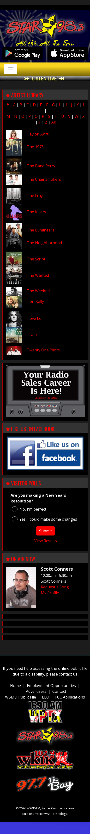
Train (32, 334)
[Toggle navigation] (10, 69)
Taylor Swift (37, 134)
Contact (59, 691)
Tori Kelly (35, 301)
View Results (45, 540)
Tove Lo (34, 318)
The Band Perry (41, 166)
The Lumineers (40, 230)
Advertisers (36, 691)
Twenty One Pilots (43, 350)
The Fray (35, 195)
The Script (36, 259)
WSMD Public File (20, 697)
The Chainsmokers (44, 179)
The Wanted (38, 275)
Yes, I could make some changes (44, 519)
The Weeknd (38, 290)
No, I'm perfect (29, 509)
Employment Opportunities (51, 685)
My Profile (50, 592)
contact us (68, 674)
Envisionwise (41, 814)
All (53, 122)
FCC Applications (70, 697)
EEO (45, 697)
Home (15, 685)
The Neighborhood (44, 242)
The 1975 (35, 146)
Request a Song (55, 587)
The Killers (36, 211)
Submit (45, 531)
